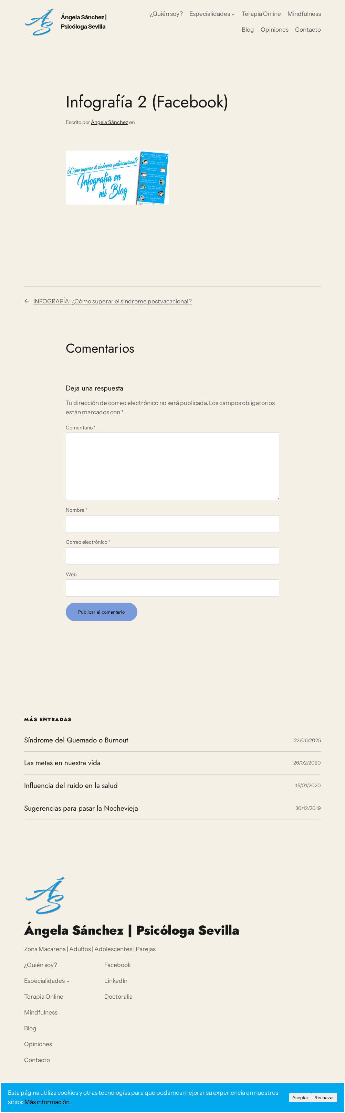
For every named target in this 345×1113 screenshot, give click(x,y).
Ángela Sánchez (109, 122)
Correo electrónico (88, 542)
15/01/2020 (308, 785)
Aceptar (300, 1097)
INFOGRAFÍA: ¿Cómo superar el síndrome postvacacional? (112, 301)
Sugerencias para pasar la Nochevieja (81, 808)
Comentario (81, 428)
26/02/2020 (307, 763)
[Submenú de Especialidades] (233, 13)
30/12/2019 (308, 808)
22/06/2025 (307, 740)
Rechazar (324, 1097)
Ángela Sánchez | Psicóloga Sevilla (131, 930)
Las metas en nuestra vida (62, 763)
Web (71, 574)
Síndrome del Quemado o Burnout (76, 740)
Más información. (47, 1101)
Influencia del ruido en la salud (71, 785)
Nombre (76, 510)
